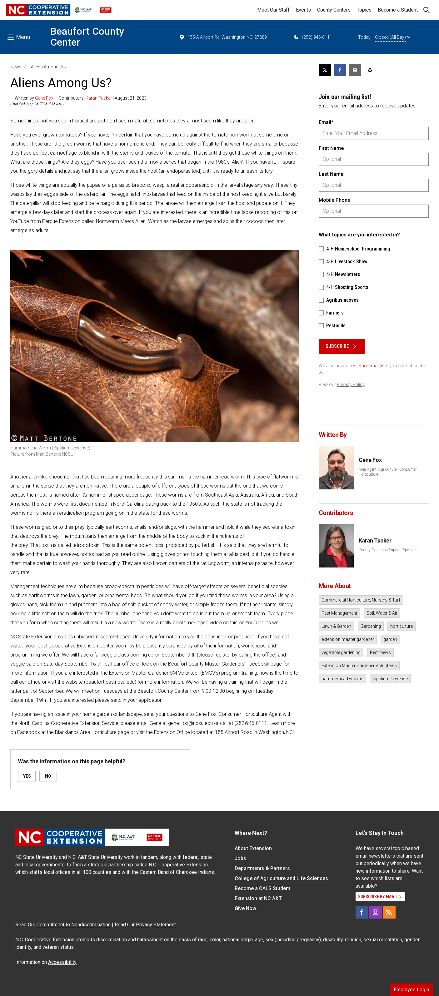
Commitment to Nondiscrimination (74, 925)
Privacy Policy (351, 384)
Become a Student (398, 10)
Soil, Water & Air (382, 613)
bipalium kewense (390, 678)
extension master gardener (348, 639)
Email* (326, 122)
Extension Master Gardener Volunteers (359, 665)
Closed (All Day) (392, 37)
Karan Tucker (99, 98)
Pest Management (339, 613)
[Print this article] (370, 70)
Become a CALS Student (262, 888)
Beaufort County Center (87, 36)
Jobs (240, 858)
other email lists (372, 365)
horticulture (401, 626)
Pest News (380, 652)
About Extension (253, 848)
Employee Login (411, 990)
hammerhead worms (342, 678)
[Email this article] (355, 70)
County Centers (334, 10)
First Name (331, 148)
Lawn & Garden (336, 626)
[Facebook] (362, 912)
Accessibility (62, 962)
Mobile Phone (334, 200)
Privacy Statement (156, 925)
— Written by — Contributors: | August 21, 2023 (78, 98)
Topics (364, 10)
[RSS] (389, 912)
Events (303, 10)
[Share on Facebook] (340, 70)
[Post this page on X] (325, 70)
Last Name (331, 174)
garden (390, 639)
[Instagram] (375, 912)
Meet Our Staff (273, 10)
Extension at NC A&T (258, 898)
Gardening (371, 626)
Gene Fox (44, 98)
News (16, 66)
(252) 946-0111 (312, 37)
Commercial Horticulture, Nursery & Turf (361, 599)
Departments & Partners (262, 868)
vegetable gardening (341, 652)
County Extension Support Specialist (389, 550)
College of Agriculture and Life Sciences (281, 878)
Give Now (245, 908)
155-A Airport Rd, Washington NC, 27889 (223, 37)
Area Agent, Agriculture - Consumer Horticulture (388, 472)
